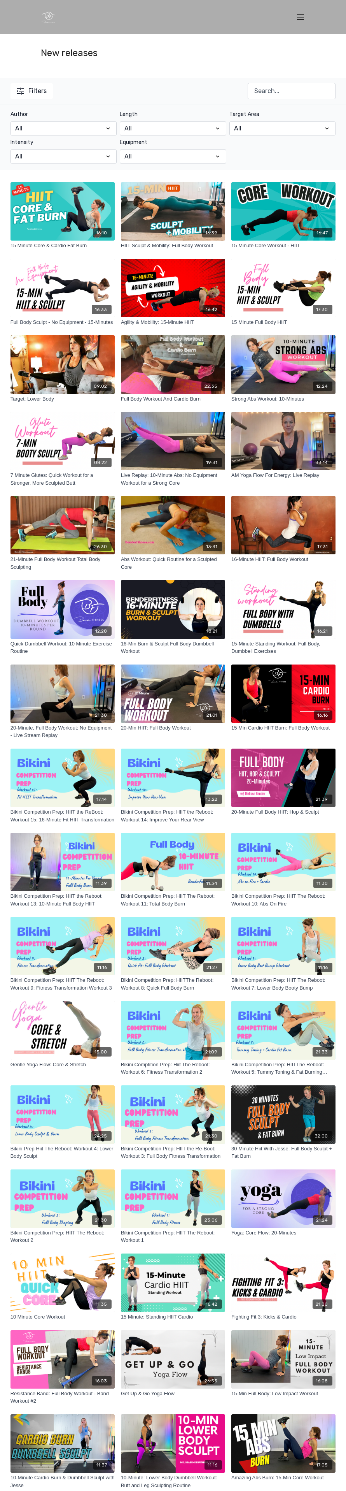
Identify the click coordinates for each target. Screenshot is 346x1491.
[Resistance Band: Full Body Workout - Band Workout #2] (62, 1397)
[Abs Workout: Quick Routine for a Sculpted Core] (173, 563)
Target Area (244, 114)
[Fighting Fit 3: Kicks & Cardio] (283, 1317)
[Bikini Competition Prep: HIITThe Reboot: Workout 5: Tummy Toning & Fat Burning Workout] (283, 1068)
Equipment (133, 142)
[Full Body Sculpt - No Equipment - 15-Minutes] (62, 322)
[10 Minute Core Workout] (62, 1317)
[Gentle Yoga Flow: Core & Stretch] (62, 1065)
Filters (32, 91)
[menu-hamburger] (300, 17)
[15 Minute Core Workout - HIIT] (283, 246)
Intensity (21, 142)
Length (129, 114)
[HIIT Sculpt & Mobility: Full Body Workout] (173, 246)
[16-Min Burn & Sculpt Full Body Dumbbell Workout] (173, 647)
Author (19, 114)
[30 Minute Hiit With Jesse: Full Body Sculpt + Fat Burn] (283, 1152)
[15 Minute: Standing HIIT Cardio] (173, 1317)
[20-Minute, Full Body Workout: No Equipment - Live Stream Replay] (62, 731)
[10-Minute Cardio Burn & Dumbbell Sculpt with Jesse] (62, 1481)
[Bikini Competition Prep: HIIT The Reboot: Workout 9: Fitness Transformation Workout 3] (62, 984)
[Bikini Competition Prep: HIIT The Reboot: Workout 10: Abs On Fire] (283, 899)
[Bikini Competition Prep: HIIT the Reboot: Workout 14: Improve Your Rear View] (173, 815)
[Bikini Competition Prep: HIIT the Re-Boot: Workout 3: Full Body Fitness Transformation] (173, 1152)
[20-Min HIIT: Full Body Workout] (173, 728)
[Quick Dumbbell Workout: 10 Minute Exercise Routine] (62, 647)
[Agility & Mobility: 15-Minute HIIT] (173, 322)
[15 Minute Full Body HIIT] (283, 322)
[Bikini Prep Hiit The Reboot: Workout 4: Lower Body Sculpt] (62, 1152)
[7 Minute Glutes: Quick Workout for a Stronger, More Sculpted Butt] (62, 479)
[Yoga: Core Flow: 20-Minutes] (283, 1233)
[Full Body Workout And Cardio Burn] (173, 399)
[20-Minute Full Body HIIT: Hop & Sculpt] (283, 812)
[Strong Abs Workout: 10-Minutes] (283, 399)
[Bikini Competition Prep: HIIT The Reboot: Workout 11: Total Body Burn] (173, 899)
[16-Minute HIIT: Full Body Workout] (283, 559)
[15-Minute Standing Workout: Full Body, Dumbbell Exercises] (283, 647)
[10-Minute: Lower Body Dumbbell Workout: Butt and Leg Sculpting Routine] (173, 1481)
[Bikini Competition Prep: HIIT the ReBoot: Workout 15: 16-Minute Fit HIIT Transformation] (62, 815)
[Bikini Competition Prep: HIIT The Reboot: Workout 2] (62, 1236)
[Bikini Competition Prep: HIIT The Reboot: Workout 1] (173, 1236)
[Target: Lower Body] (62, 399)
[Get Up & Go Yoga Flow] (173, 1394)
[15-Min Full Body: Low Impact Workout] (283, 1394)
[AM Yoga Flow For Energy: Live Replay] (283, 475)
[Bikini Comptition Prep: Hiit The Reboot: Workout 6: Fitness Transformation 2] (173, 1068)
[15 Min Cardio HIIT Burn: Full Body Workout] (283, 728)
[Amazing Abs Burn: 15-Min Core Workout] (283, 1478)
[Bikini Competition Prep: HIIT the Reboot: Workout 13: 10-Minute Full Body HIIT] (62, 899)
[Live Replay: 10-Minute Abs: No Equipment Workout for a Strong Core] (173, 479)
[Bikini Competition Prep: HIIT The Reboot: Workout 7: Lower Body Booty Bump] (283, 984)
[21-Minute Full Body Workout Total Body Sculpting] (62, 563)
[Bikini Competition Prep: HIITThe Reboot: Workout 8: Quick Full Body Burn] (173, 984)
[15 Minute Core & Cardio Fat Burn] (62, 246)
